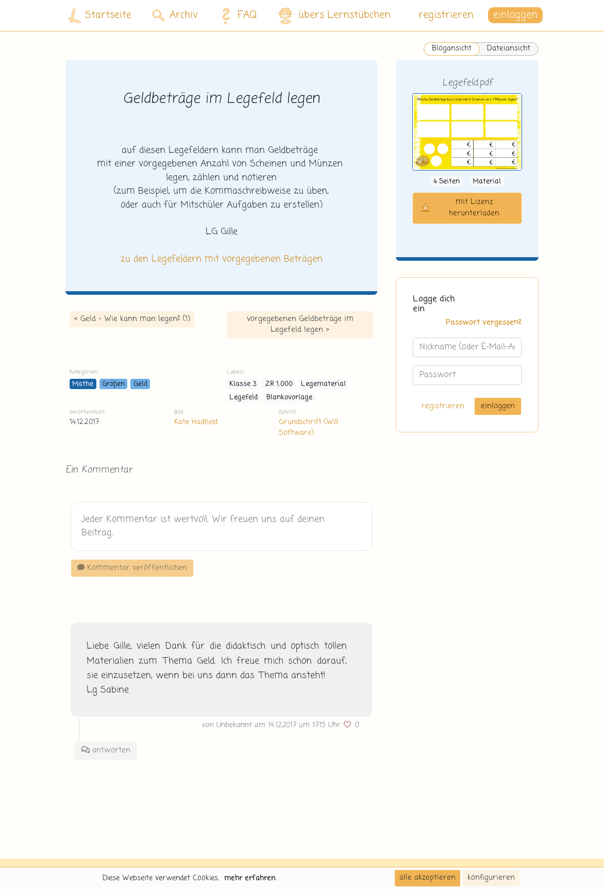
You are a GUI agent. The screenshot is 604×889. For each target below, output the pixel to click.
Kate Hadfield (195, 422)
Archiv (175, 15)
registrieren (446, 15)
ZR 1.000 (279, 384)
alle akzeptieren (427, 878)
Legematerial (323, 384)
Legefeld (243, 397)
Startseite (100, 16)
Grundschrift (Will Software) (308, 427)
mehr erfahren (250, 878)
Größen (113, 384)
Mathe (82, 384)
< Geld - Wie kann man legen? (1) (132, 319)
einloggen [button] (515, 15)
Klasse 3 (243, 384)
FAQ (236, 15)
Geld (140, 384)
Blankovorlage (289, 397)
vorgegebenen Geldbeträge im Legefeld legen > (300, 325)
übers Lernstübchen (334, 16)
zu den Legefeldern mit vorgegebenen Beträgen (222, 259)
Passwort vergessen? (484, 322)
